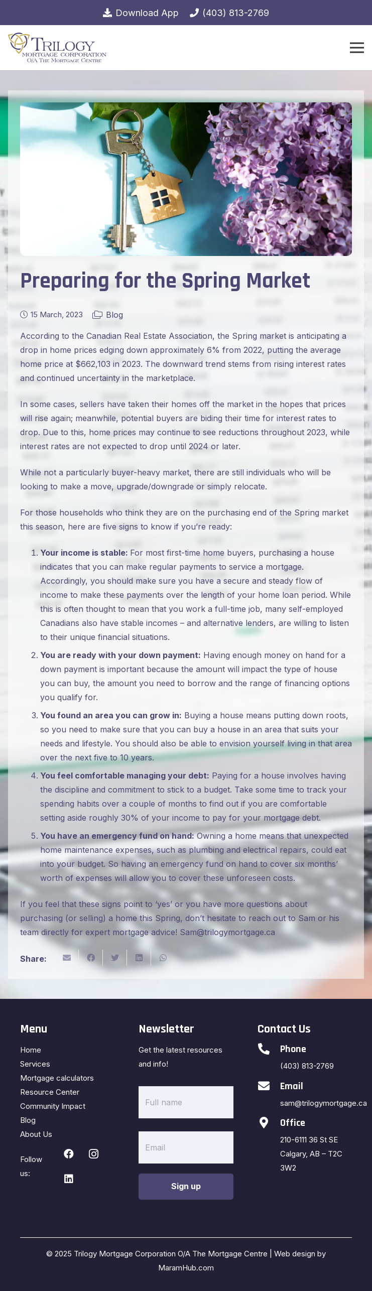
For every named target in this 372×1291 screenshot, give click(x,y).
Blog (114, 315)
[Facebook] (68, 1154)
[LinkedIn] (68, 1179)
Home (30, 1050)
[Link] (57, 48)
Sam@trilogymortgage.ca (227, 932)
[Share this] (91, 958)
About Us (36, 1134)
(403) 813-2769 (307, 1066)
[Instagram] (93, 1154)
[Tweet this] (115, 958)
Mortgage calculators (57, 1078)
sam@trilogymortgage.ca (323, 1103)
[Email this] (67, 958)
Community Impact (52, 1106)
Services (35, 1064)
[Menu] (356, 47)
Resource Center (49, 1092)
